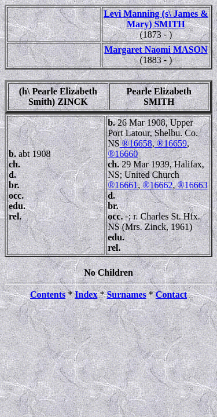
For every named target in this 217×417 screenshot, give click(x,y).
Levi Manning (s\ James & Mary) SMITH (156, 19)
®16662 (156, 185)
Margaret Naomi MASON (155, 49)
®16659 (171, 143)
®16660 (123, 154)
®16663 (191, 185)
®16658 (136, 143)
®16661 (123, 185)
